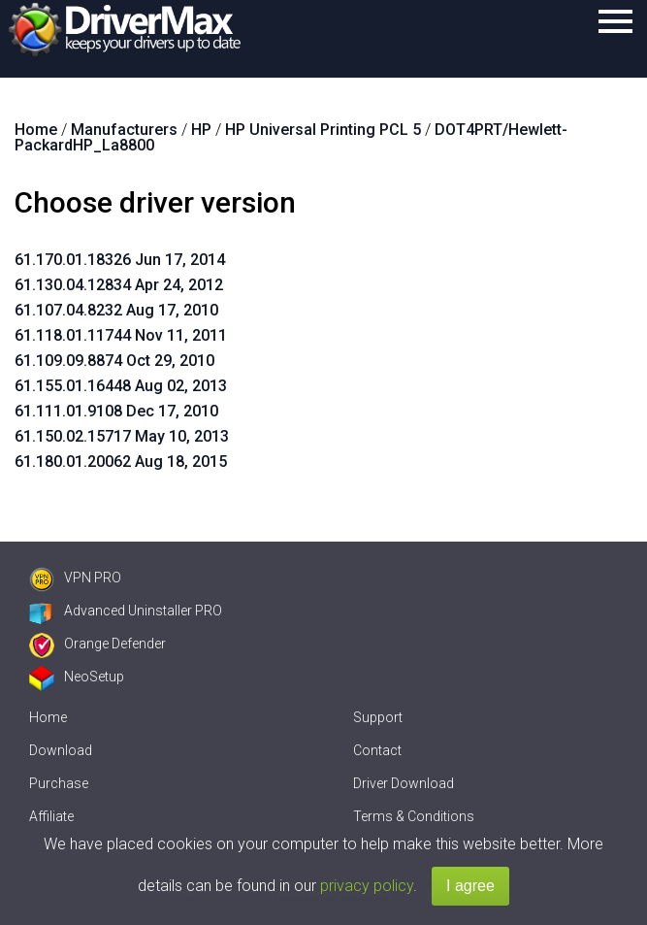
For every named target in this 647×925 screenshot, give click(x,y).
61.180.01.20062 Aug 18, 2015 (121, 461)
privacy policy (366, 885)
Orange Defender (97, 643)
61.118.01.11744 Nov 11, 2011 (121, 335)
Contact (377, 750)
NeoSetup (76, 676)
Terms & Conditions (413, 816)
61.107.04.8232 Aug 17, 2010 (116, 310)
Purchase (58, 783)
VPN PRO (75, 577)
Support (378, 717)
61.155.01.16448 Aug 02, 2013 (121, 386)
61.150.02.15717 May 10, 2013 (122, 436)
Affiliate (51, 816)
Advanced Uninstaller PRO (125, 610)
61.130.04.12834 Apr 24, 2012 (119, 285)
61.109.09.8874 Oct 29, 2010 (114, 360)
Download (60, 750)
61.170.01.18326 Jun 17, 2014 (120, 259)
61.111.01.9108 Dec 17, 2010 (116, 411)
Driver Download (403, 783)
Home (48, 717)
